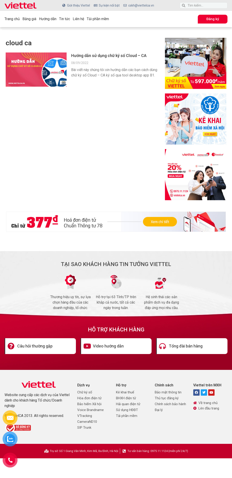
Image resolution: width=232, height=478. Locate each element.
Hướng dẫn (47, 19)
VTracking (84, 416)
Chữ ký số (84, 392)
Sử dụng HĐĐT (127, 410)
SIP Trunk (84, 428)
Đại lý (159, 410)
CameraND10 (87, 422)
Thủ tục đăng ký (167, 398)
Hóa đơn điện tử (89, 398)
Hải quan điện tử (128, 404)
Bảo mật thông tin (168, 392)
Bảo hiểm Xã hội (89, 404)
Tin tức (64, 19)
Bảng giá (29, 19)
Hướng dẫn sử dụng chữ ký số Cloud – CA (109, 55)
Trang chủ (12, 19)
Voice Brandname (90, 410)
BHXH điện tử (126, 398)
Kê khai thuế (125, 392)
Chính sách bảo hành (170, 404)
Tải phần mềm (98, 19)
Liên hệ (78, 19)
